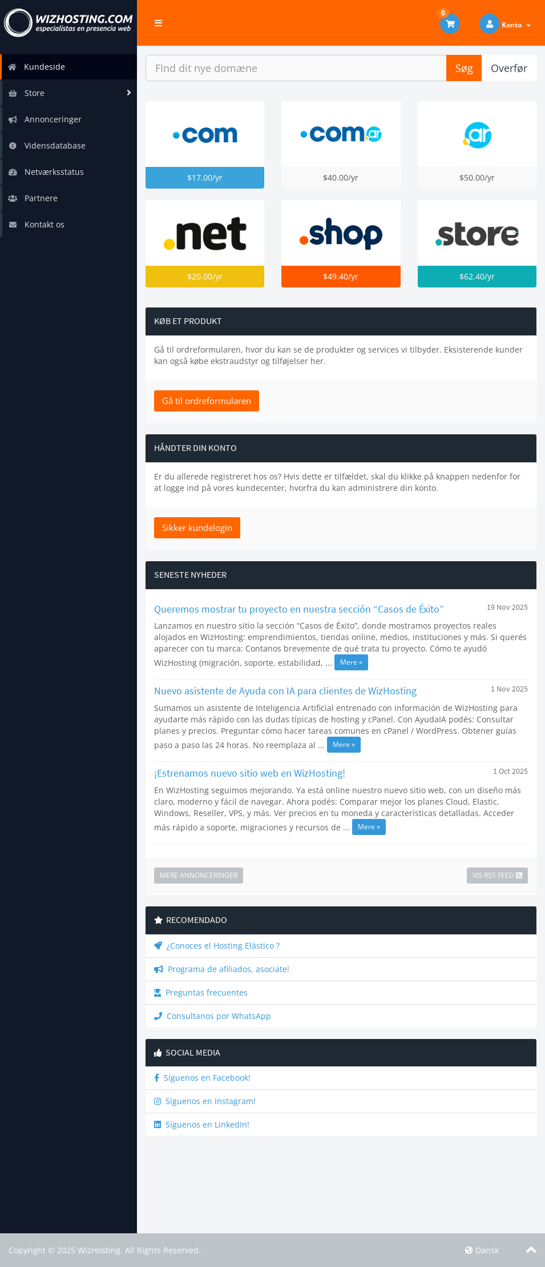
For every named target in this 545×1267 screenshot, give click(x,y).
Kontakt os (36, 224)
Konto (516, 25)
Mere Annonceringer (198, 875)
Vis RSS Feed (497, 875)
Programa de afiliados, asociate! (221, 969)
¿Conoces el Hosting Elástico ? (217, 945)
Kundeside (36, 66)
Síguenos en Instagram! (205, 1101)
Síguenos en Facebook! (202, 1077)
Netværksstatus (46, 171)
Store (26, 92)
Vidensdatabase (47, 145)
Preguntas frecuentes (201, 992)
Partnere (33, 198)
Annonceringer (45, 119)
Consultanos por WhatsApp (212, 1015)
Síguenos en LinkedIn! (201, 1124)
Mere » (351, 662)
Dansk (482, 1250)
